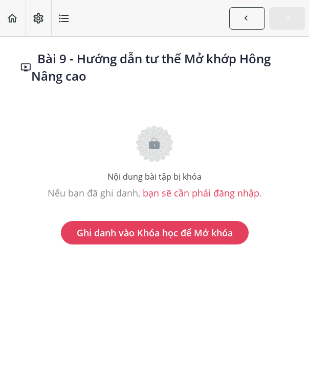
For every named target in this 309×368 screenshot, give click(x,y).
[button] (13, 18)
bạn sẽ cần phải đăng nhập (201, 193)
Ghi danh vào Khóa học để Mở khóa (155, 233)
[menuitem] (38, 18)
